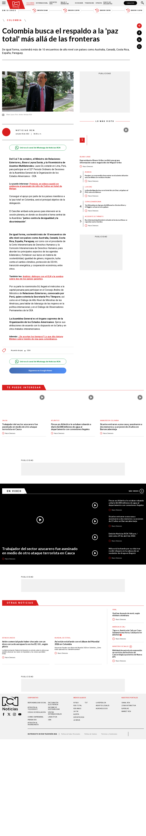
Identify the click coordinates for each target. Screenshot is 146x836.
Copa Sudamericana (93, 202)
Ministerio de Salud (120, 646)
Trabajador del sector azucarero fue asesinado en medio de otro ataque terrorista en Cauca (20, 426)
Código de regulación (37, 712)
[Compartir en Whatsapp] (139, 46)
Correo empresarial (35, 717)
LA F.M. (76, 711)
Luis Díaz (88, 187)
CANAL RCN (130, 3)
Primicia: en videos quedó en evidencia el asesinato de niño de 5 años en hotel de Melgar (35, 186)
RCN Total (77, 705)
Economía (79, 3)
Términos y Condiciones (109, 734)
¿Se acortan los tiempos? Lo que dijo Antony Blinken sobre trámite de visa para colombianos (36, 337)
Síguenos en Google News (38, 370)
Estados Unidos (8, 638)
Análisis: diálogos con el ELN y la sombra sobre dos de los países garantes (36, 277)
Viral (114, 610)
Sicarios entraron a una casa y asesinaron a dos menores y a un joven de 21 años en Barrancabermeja (121, 426)
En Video (14, 491)
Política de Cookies (90, 734)
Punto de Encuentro (107, 3)
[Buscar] (142, 3)
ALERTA (76, 714)
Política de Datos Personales (70, 734)
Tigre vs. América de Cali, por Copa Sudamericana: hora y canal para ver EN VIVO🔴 (127, 632)
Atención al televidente (32, 708)
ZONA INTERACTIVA (128, 705)
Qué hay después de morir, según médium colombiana (126, 614)
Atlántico (55, 420)
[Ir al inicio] (16, 4)
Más (136, 491)
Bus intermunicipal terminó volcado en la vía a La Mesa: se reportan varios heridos (106, 221)
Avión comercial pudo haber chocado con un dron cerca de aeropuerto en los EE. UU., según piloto (25, 644)
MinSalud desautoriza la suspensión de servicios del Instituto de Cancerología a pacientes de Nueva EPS (127, 653)
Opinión (99, 3)
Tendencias (89, 3)
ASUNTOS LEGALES (102, 705)
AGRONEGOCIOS (102, 708)
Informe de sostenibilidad (54, 708)
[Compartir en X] (139, 39)
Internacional (42, 3)
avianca (88, 172)
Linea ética (52, 717)
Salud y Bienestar (65, 3)
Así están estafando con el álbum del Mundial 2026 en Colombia (77, 642)
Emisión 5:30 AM (40, 10)
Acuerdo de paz (17, 350)
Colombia (30, 3)
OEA (29, 350)
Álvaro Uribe (85, 157)
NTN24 (75, 703)
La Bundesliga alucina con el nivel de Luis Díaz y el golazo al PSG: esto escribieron (106, 191)
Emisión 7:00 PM (102, 10)
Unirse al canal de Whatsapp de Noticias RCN (37, 147)
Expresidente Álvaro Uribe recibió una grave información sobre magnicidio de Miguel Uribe (101, 161)
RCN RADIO (77, 708)
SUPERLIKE (125, 708)
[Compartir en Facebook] (139, 32)
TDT (86, 703)
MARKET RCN (126, 711)
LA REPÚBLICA (101, 703)
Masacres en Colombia (109, 420)
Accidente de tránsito (94, 216)
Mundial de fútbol (63, 638)
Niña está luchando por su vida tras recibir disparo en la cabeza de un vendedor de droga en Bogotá (124, 550)
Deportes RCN (53, 3)
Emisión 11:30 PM (134, 10)
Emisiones (9, 10)
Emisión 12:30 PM (71, 10)
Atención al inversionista (33, 724)
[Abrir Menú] (4, 3)
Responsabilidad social (37, 703)
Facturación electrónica (53, 703)
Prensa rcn (32, 720)
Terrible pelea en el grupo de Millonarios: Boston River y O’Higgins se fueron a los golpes (105, 206)
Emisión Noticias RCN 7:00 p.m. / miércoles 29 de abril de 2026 (123, 534)
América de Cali (118, 627)
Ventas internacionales (55, 713)
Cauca (4, 420)
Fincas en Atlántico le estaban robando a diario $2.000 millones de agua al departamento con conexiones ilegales (71, 426)
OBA (49, 720)
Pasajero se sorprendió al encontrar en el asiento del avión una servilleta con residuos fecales (106, 176)
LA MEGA (76, 720)
